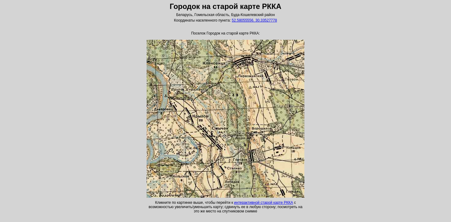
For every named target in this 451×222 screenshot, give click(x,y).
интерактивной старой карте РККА (263, 202)
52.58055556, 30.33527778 (254, 20)
